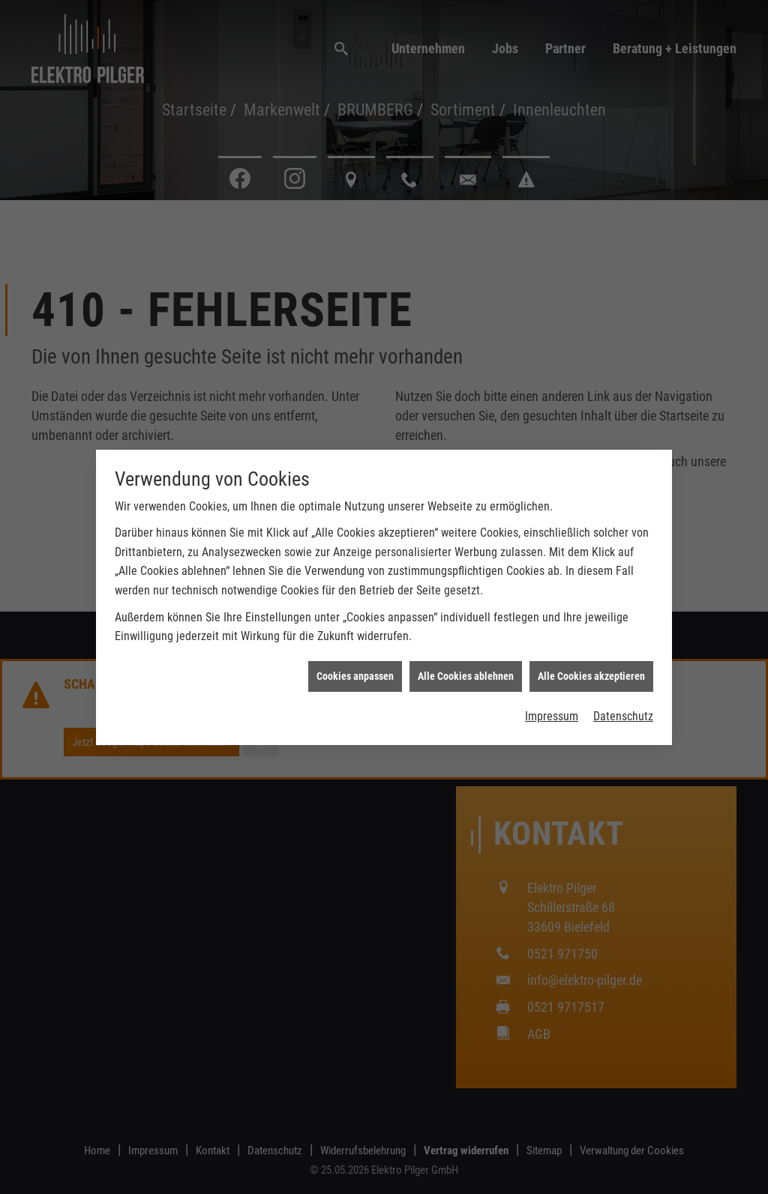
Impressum (551, 674)
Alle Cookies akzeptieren (591, 633)
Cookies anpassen (355, 633)
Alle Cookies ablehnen (466, 633)
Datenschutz (623, 674)
